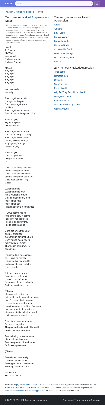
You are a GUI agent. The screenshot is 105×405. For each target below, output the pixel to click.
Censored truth (61, 45)
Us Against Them (62, 96)
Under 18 (58, 80)
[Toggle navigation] (97, 3)
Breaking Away (61, 37)
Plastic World (60, 88)
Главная (9, 12)
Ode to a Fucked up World (67, 105)
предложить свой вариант (26, 385)
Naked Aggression (25, 12)
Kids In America (61, 100)
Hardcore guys (61, 76)
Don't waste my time (64, 57)
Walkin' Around (61, 109)
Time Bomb (59, 72)
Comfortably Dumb (63, 49)
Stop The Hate (61, 84)
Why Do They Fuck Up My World (70, 92)
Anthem (58, 29)
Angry (57, 25)
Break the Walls (61, 41)
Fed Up (57, 62)
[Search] (54, 3)
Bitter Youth (59, 33)
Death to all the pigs (63, 53)
